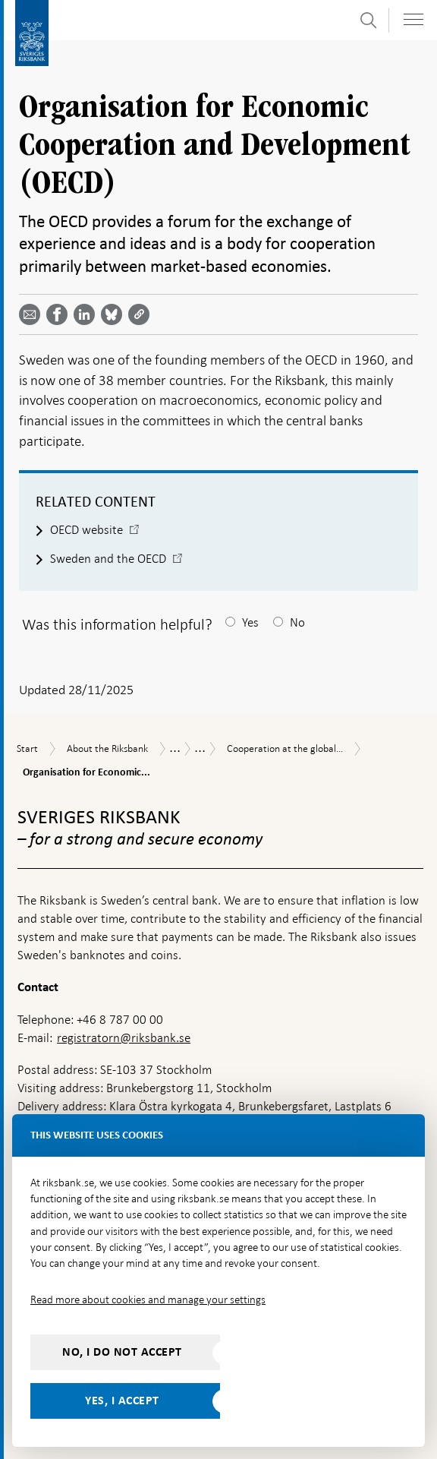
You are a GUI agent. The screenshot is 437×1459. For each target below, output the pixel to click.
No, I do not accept (122, 1352)
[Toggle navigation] (413, 19)
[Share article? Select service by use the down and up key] (87, 314)
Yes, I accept (122, 1400)
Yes (250, 622)
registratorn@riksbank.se (123, 1038)
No (297, 622)
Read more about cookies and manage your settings (148, 1299)
